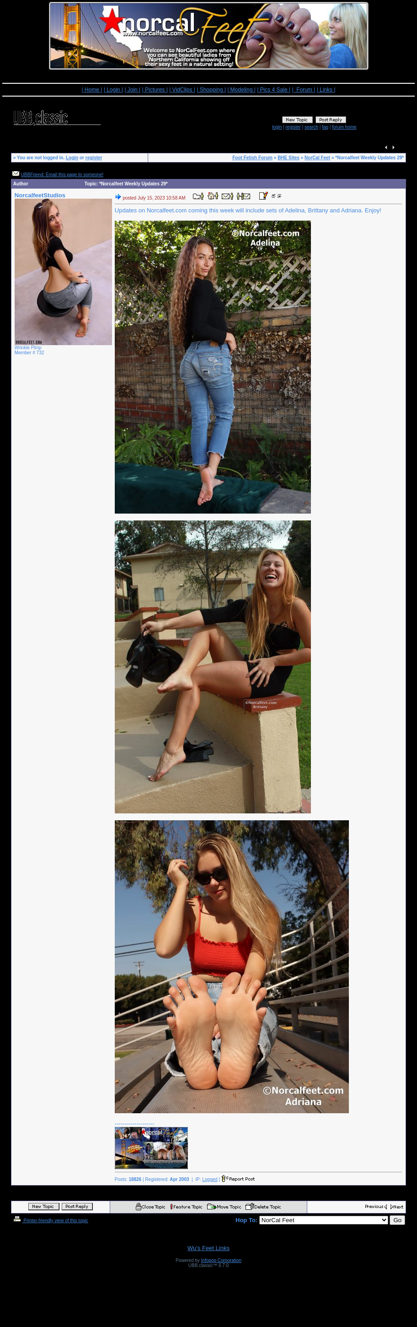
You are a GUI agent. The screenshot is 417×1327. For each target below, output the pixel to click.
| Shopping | (211, 90)
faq (325, 127)
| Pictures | (155, 90)
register (292, 127)
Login (72, 157)
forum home (344, 127)
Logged (209, 1179)
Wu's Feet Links (208, 1248)
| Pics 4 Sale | (273, 90)
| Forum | (303, 90)
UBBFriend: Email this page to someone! (62, 174)
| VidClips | (182, 90)
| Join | (132, 90)
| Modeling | (241, 90)
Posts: (128, 1179)
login (277, 127)
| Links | (326, 90)
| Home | (91, 90)
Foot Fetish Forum (252, 157)
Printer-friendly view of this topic (50, 1220)
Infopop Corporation (221, 1260)
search (311, 127)
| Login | (113, 90)
